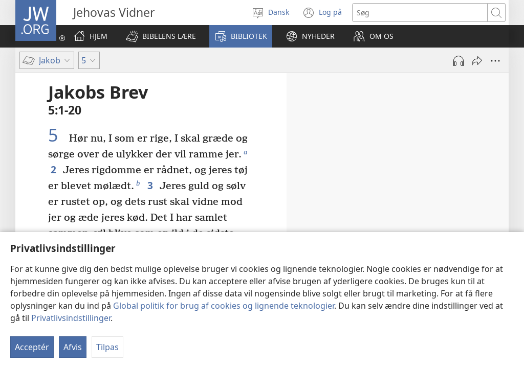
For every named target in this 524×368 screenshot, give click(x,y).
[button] (161, 36)
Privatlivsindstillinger (71, 318)
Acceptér (32, 347)
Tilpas (107, 347)
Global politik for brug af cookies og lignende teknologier (223, 305)
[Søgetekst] (420, 12)
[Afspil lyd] (458, 61)
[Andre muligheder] (495, 61)
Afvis (72, 347)
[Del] (477, 61)
